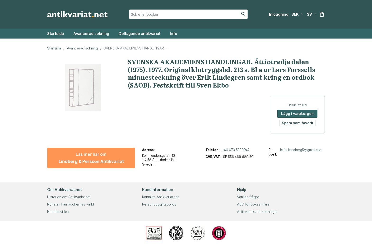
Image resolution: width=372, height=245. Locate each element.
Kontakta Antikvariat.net (160, 197)
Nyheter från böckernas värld (70, 204)
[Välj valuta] (297, 14)
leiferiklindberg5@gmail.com (301, 150)
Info (173, 33)
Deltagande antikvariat (139, 33)
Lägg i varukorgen (297, 113)
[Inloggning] (278, 14)
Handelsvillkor (297, 105)
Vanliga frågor (248, 197)
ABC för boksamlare (253, 204)
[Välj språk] (311, 14)
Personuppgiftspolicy (159, 204)
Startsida (55, 33)
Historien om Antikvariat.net (68, 197)
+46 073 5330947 (236, 150)
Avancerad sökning (91, 33)
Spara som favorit (297, 123)
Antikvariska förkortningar (257, 211)
